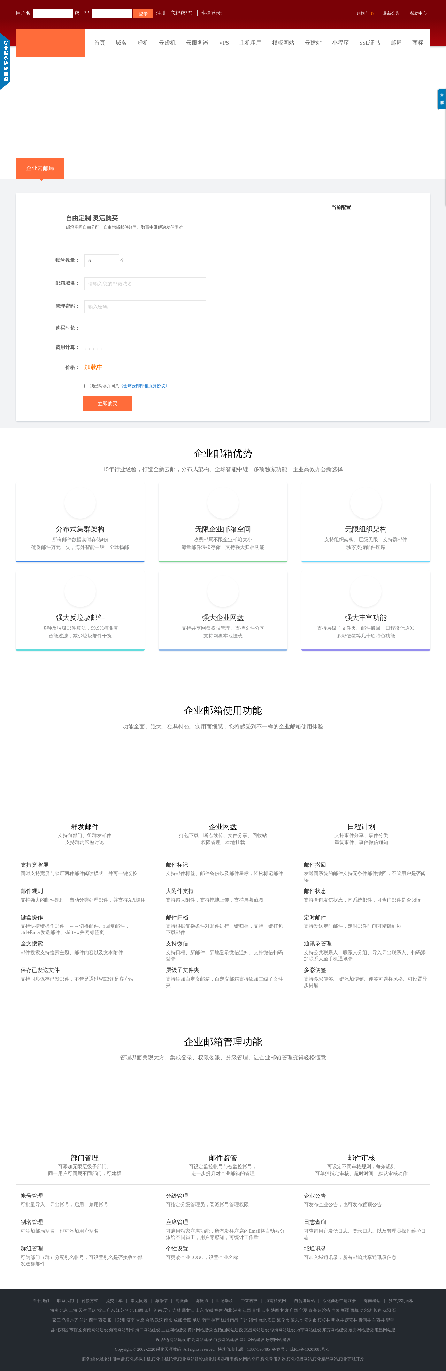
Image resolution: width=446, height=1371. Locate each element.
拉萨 (215, 1320)
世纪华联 (224, 1300)
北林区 (62, 1329)
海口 (272, 1320)
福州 (253, 1320)
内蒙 (335, 1310)
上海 (73, 1310)
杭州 (225, 1320)
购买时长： (67, 328)
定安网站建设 (361, 1329)
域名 (121, 43)
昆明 (196, 1320)
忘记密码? (181, 13)
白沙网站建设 (225, 1339)
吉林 (176, 1310)
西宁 (93, 1320)
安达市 (310, 1320)
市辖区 (75, 1329)
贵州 (256, 1310)
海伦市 (283, 1320)
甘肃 (284, 1310)
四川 (148, 1310)
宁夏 (303, 1310)
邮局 (396, 43)
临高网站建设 (199, 1339)
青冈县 (365, 1320)
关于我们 (40, 1300)
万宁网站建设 (308, 1329)
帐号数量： (67, 260)
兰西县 (378, 1320)
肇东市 (297, 1320)
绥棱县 (324, 1320)
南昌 (234, 1320)
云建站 (313, 43)
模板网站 (283, 43)
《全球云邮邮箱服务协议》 (144, 385)
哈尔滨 (366, 1310)
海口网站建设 (147, 1329)
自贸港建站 (304, 1300)
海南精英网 (275, 1300)
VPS (224, 43)
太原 (140, 1320)
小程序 (340, 43)
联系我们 (65, 1300)
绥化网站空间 (247, 1359)
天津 (82, 1310)
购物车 (364, 13)
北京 (64, 1310)
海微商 (182, 1300)
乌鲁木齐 (70, 1320)
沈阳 (387, 1310)
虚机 (142, 43)
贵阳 (187, 1320)
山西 (139, 1310)
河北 (129, 1310)
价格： (72, 367)
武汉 (159, 1320)
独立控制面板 (401, 1300)
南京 (168, 1320)
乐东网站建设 (278, 1339)
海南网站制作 (121, 1329)
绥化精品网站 (325, 1359)
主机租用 (250, 43)
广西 (294, 1310)
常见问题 (139, 1300)
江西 (247, 1310)
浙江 (101, 1310)
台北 (262, 1320)
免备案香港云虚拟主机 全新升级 (223, 102)
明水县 (337, 1320)
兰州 (83, 1320)
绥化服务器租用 (218, 1359)
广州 (243, 1320)
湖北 (228, 1310)
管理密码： (67, 306)
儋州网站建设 (200, 1329)
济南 (130, 1320)
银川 (112, 1320)
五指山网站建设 (228, 1329)
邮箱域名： (67, 283)
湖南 (237, 1310)
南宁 (206, 1320)
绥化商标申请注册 (339, 1300)
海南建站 (372, 1300)
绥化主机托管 (164, 1359)
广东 (111, 1310)
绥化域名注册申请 (108, 1359)
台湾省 (324, 1310)
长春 (377, 1310)
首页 (99, 43)
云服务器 (197, 43)
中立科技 (249, 1300)
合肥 (149, 1320)
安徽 (209, 1310)
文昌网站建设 (256, 1329)
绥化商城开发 (351, 1359)
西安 (102, 1320)
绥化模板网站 (299, 1359)
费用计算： (67, 347)
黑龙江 (188, 1310)
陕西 (275, 1310)
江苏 (120, 1310)
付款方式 (90, 1300)
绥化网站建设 (190, 1359)
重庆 (92, 1310)
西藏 (354, 1310)
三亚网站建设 (173, 1329)
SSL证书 (369, 43)
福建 (218, 1310)
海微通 (202, 1300)
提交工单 (114, 1300)
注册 (161, 13)
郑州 (121, 1320)
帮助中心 (418, 13)
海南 (54, 1310)
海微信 (161, 1300)
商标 (417, 43)
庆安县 (351, 1320)
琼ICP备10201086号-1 (309, 1349)
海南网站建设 (95, 1329)
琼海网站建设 (282, 1329)
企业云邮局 (40, 172)
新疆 (345, 1310)
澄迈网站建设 (173, 1339)
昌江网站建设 (251, 1339)
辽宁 (167, 1310)
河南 (158, 1310)
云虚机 (167, 43)
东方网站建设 (334, 1329)
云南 (265, 1310)
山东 (199, 1310)
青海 (312, 1310)
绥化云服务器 (273, 1359)
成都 (178, 1320)
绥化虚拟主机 (138, 1359)
